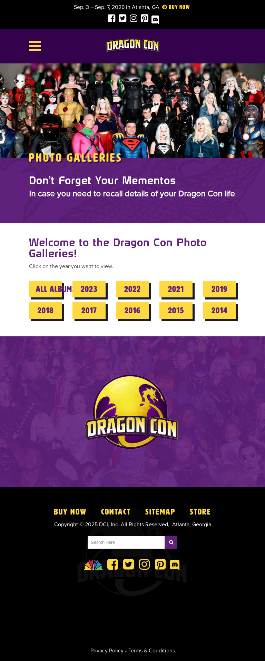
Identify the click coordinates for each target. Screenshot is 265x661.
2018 (46, 310)
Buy (173, 7)
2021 (176, 289)
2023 (89, 289)
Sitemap (160, 512)
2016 (132, 310)
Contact (116, 512)
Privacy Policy (107, 650)
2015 (176, 310)
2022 (132, 289)
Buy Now (70, 512)
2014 (220, 310)
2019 (219, 289)
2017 (89, 310)
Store (200, 512)
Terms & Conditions (151, 650)
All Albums (49, 289)
